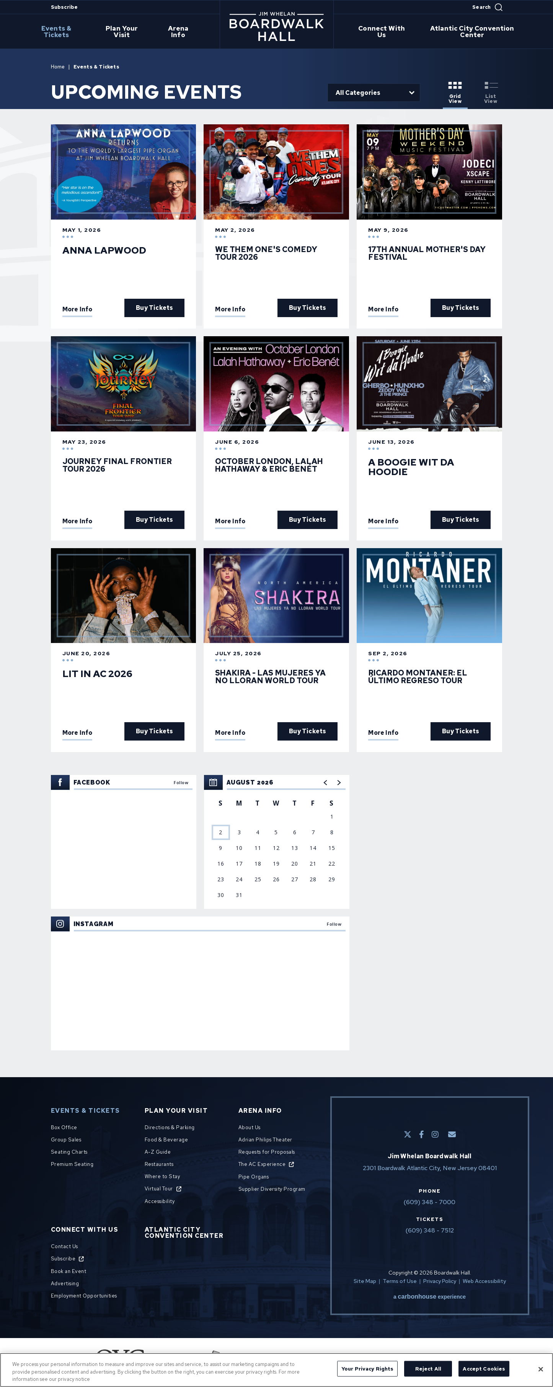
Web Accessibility (484, 1281)
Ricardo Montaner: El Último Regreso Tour (417, 676)
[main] (276, 553)
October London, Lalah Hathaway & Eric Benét (269, 465)
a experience (429, 1297)
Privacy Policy (439, 1281)
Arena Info (180, 32)
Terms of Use (400, 1281)
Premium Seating (72, 1164)
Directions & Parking (170, 1127)
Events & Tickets (60, 32)
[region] (276, 842)
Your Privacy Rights (367, 1368)
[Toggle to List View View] (490, 93)
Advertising (65, 1283)
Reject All (428, 1368)
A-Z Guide (158, 1152)
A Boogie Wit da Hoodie (411, 467)
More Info (77, 309)
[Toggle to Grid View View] (455, 93)
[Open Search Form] (487, 7)
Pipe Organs (253, 1177)
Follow (181, 782)
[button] (326, 783)
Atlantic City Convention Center (473, 32)
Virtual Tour (159, 1188)
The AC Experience (262, 1164)
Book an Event (68, 1271)
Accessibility (160, 1201)
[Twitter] (407, 1134)
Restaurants (159, 1164)
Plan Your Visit (125, 32)
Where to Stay (162, 1176)
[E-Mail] (452, 1134)
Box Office (64, 1127)
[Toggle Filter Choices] (374, 92)
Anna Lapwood (104, 250)
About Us (249, 1127)
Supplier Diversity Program (271, 1189)
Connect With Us (382, 32)
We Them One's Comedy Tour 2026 (266, 253)
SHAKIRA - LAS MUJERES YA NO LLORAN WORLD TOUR (270, 676)
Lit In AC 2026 (97, 673)
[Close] (540, 1369)
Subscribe (64, 7)
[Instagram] (435, 1134)
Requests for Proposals (266, 1152)
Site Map (365, 1281)
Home (58, 66)
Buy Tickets (154, 308)
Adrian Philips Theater (265, 1139)
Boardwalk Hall (277, 26)
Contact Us (64, 1246)
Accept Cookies (484, 1368)
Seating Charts (69, 1152)
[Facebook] (421, 1134)
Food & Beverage (166, 1139)
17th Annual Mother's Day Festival (427, 253)
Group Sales (66, 1139)
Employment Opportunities (84, 1296)
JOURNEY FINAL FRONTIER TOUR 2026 (117, 465)
